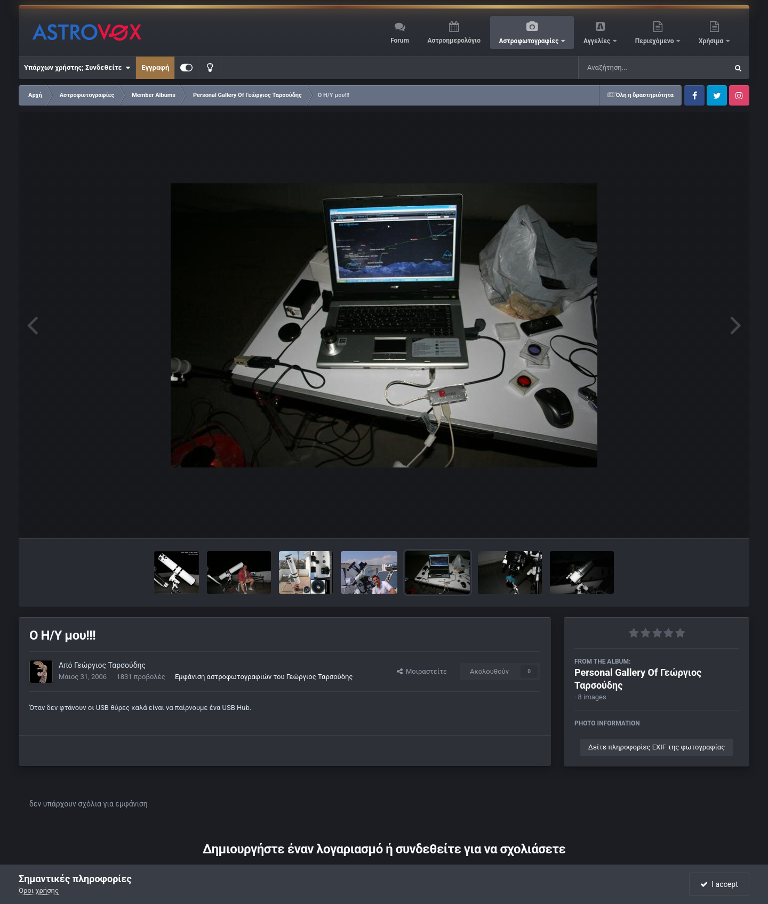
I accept (719, 884)
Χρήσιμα (712, 41)
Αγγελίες (597, 41)
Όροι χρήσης (39, 890)
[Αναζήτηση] (631, 68)
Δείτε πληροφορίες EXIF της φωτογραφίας (656, 747)
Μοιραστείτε (422, 671)
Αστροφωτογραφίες (530, 41)
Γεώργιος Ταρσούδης (110, 665)
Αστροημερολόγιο (453, 40)
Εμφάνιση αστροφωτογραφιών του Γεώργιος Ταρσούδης (264, 677)
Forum (399, 40)
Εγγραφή (155, 67)
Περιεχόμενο (655, 41)
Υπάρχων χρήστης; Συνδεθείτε (77, 68)
